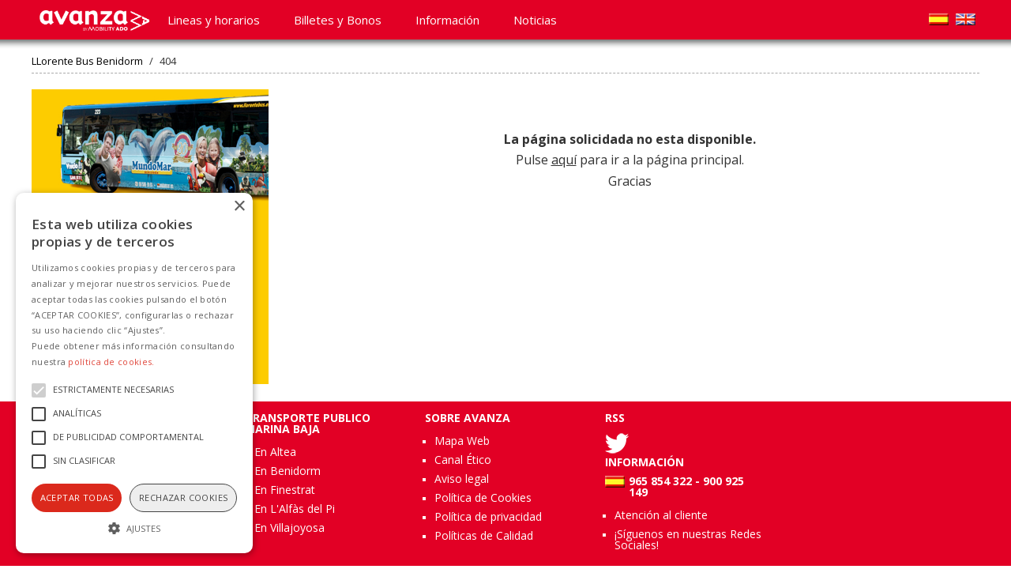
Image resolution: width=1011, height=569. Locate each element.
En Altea (275, 451)
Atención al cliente (661, 514)
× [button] (239, 207)
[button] (134, 526)
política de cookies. (111, 361)
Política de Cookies (483, 497)
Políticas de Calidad (483, 535)
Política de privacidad (488, 516)
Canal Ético (462, 459)
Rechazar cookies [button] (183, 497)
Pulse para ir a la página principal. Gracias (630, 160)
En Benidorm (287, 470)
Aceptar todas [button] (77, 497)
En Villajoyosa (289, 527)
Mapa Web (462, 440)
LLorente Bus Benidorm (87, 61)
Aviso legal (461, 478)
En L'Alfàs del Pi (294, 508)
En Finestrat (284, 489)
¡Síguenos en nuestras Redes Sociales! (687, 539)
